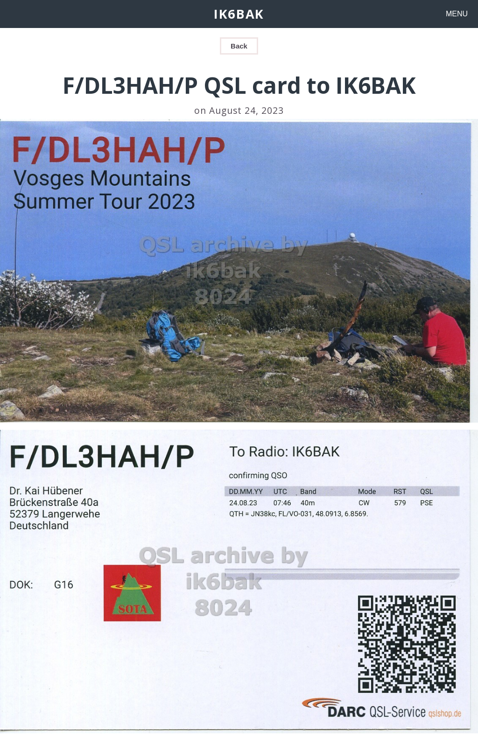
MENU (457, 14)
